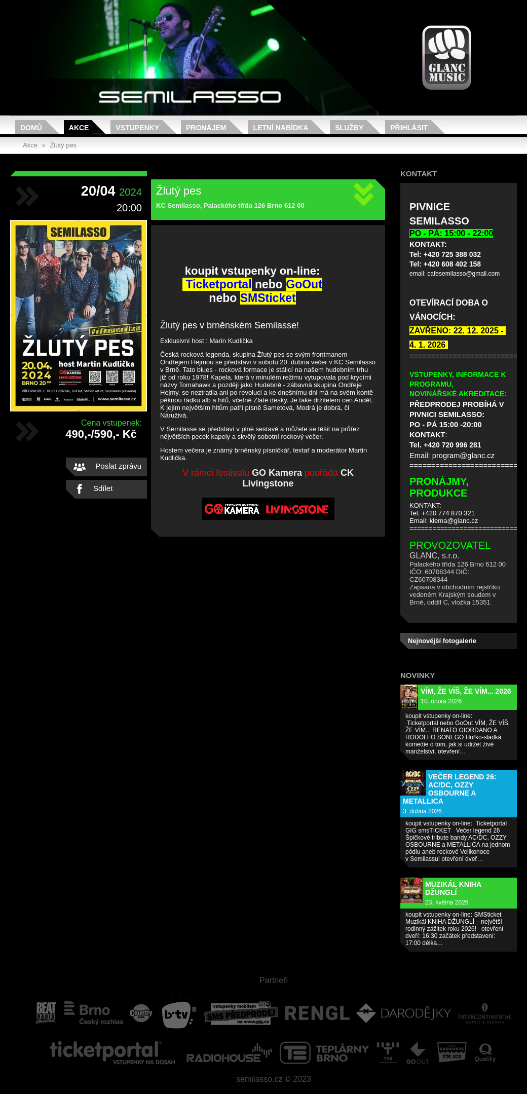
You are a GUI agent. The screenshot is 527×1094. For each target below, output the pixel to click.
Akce (79, 128)
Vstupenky (137, 128)
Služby (349, 128)
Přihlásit (409, 128)
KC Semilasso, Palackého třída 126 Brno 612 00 (230, 205)
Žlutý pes (63, 145)
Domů (31, 128)
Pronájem (206, 128)
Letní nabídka (280, 128)
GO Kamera (277, 473)
